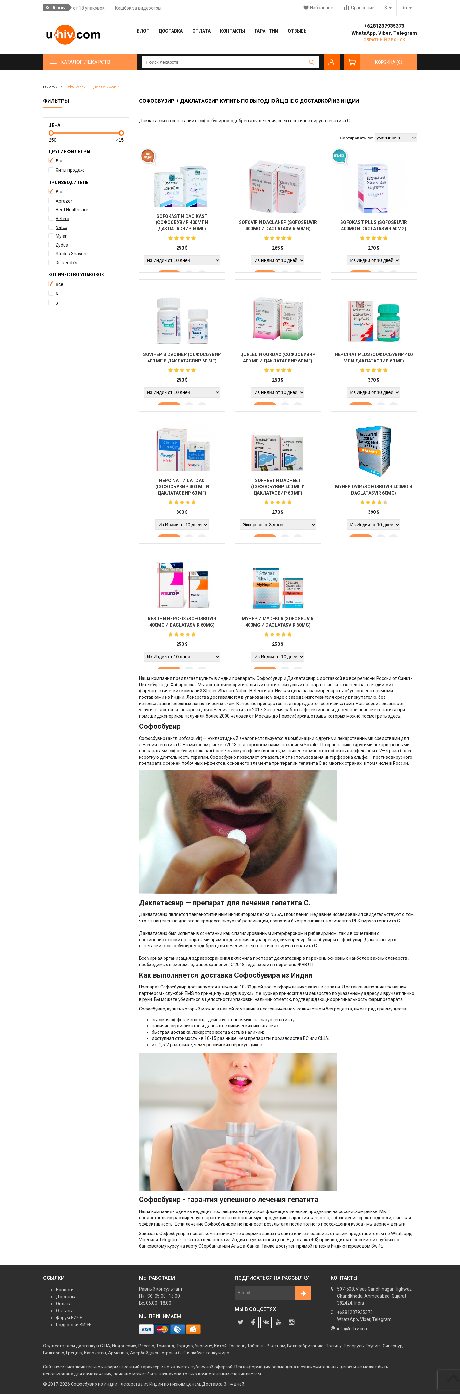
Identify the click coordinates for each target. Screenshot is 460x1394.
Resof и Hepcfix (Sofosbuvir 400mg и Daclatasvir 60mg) (182, 624)
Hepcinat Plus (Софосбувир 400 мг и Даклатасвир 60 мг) (374, 360)
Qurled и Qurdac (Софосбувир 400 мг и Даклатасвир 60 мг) (278, 360)
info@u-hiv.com (353, 1328)
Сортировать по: (356, 138)
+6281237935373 (384, 26)
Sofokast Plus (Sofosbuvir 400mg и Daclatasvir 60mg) (373, 228)
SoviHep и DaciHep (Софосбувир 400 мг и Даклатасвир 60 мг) (182, 360)
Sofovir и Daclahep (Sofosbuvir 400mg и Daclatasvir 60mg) (278, 228)
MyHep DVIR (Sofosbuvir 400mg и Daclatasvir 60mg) (373, 492)
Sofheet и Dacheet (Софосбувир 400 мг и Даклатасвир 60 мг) (278, 489)
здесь (394, 716)
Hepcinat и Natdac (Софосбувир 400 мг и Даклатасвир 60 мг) (182, 489)
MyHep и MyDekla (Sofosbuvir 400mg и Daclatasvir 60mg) (278, 624)
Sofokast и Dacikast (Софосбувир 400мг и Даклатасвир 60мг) (182, 225)
